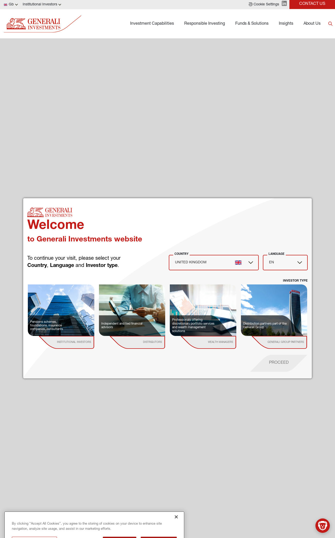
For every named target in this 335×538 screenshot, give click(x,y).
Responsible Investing (204, 24)
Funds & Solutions (252, 24)
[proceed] (278, 363)
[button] (264, 4)
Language (276, 254)
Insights (286, 24)
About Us (312, 24)
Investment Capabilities (152, 24)
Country (181, 254)
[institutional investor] (74, 342)
